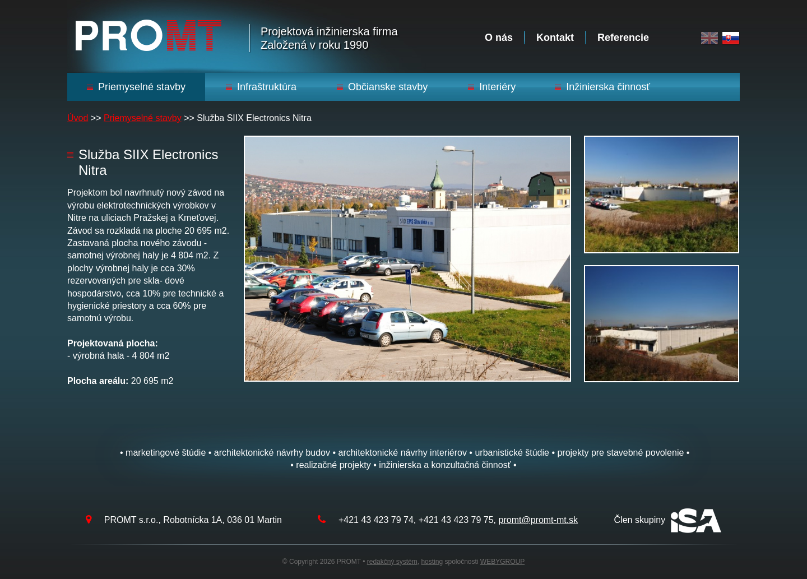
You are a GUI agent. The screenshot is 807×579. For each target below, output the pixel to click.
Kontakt (555, 37)
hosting (432, 562)
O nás (499, 37)
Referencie (623, 37)
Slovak (731, 38)
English (709, 38)
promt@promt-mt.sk (538, 520)
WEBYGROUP (502, 562)
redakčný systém (392, 562)
